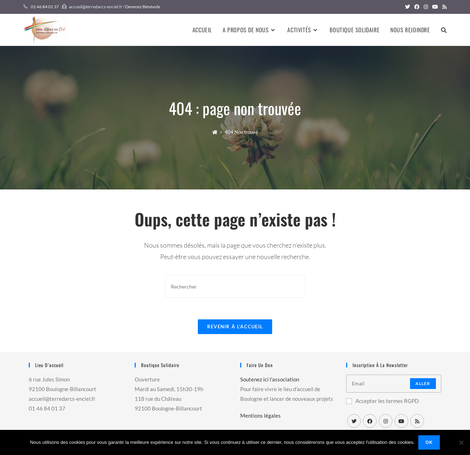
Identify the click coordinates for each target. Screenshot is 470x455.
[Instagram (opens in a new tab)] (426, 6)
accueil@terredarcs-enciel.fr (95, 6)
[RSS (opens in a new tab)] (443, 6)
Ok (429, 442)
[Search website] (444, 30)
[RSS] (417, 421)
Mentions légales (260, 415)
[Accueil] (215, 132)
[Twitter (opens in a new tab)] (407, 6)
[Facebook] (370, 421)
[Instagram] (385, 421)
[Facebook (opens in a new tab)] (417, 6)
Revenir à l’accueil (235, 326)
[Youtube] (401, 421)
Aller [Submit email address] (423, 383)
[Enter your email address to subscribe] (393, 384)
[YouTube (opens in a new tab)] (435, 6)
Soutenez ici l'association (269, 379)
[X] (354, 421)
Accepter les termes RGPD (382, 401)
